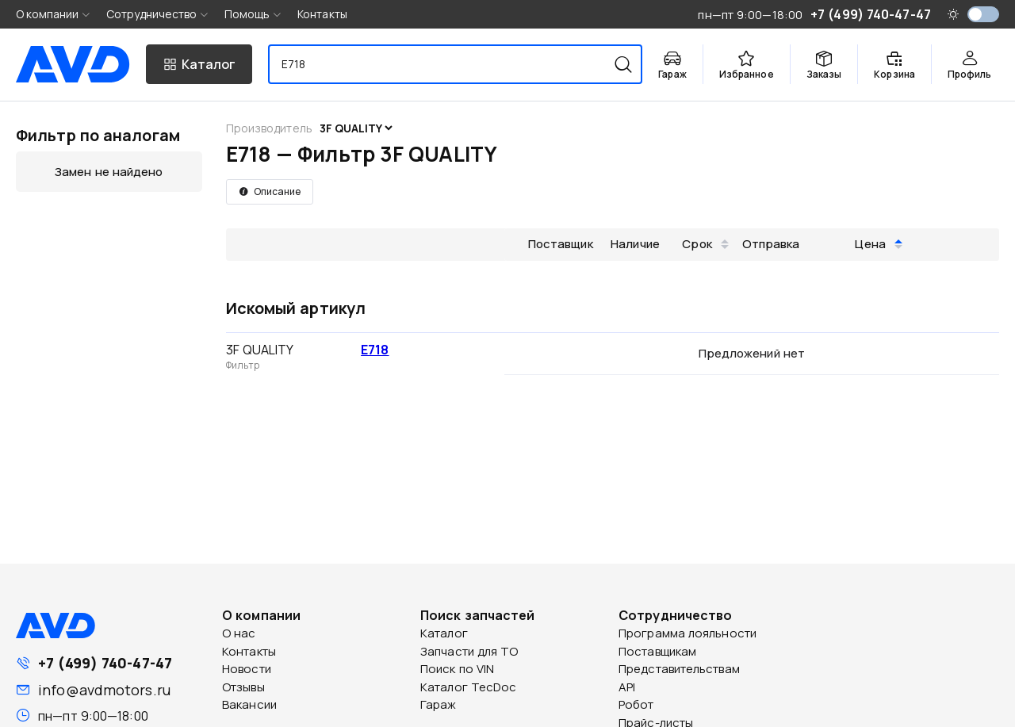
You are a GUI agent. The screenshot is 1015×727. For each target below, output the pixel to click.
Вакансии (249, 704)
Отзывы (243, 687)
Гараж (438, 704)
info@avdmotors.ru (104, 689)
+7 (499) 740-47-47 (105, 662)
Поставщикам (657, 651)
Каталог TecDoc (468, 687)
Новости (246, 668)
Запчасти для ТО (469, 651)
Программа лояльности (687, 633)
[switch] (983, 14)
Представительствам (679, 668)
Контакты (322, 13)
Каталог (444, 633)
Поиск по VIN (457, 668)
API (627, 687)
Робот (636, 704)
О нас (239, 633)
